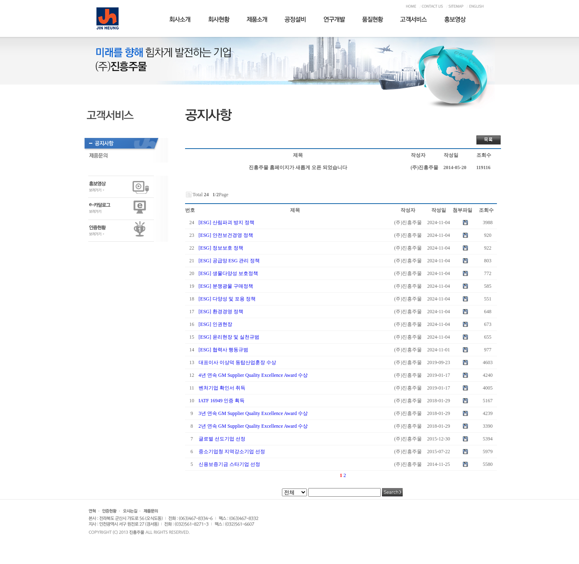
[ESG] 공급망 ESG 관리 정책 (229, 261)
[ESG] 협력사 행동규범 (223, 350)
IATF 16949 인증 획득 (222, 401)
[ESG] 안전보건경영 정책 (226, 235)
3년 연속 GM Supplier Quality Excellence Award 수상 (253, 413)
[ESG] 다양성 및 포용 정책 (227, 299)
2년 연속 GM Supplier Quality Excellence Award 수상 (253, 426)
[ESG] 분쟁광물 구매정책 (226, 286)
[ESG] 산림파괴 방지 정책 (226, 222)
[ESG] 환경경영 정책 (221, 311)
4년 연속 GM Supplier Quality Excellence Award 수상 (253, 375)
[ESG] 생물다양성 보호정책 (228, 273)
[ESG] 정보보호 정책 (221, 248)
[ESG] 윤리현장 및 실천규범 (229, 337)
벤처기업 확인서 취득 (222, 388)
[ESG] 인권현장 (215, 324)
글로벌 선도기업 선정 (222, 439)
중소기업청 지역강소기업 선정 (232, 451)
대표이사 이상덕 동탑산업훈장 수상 (237, 362)
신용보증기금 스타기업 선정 (229, 464)
